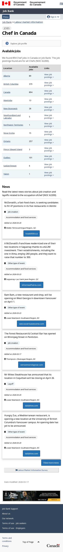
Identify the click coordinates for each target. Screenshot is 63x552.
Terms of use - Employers (13, 528)
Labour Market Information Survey (32, 470)
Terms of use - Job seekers (14, 523)
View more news (51, 462)
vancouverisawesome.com (31, 323)
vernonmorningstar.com (31, 364)
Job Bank (8, 11)
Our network (7, 518)
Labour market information (28, 22)
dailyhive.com (31, 405)
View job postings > (49, 75)
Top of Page (31, 542)
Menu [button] (6, 17)
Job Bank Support (10, 508)
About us (6, 513)
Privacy (5, 546)
